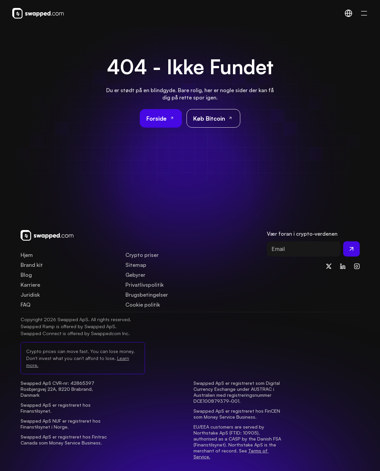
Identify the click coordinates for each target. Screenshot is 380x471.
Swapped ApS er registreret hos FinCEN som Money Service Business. (237, 414)
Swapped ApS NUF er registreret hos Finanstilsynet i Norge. (61, 424)
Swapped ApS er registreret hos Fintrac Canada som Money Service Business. (64, 439)
